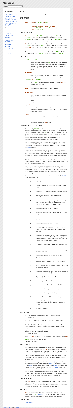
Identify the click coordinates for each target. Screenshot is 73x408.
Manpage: (5, 6)
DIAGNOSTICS (26, 378)
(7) (11, 14)
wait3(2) (53, 362)
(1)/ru (9, 23)
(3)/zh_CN (13, 23)
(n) (16, 14)
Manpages (8, 3)
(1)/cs (6, 16)
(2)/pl (16, 21)
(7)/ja (15, 19)
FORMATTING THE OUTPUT (31, 126)
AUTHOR (23, 390)
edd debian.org (37, 394)
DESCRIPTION (26, 33)
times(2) (55, 365)
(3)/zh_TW (8, 24)
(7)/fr (15, 18)
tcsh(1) (64, 175)
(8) (12, 14)
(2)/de (9, 16)
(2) (7, 14)
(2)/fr (12, 18)
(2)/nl (13, 21)
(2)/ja (12, 19)
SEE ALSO (24, 399)
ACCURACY (25, 345)
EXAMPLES (24, 313)
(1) (6, 14)
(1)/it (6, 19)
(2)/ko (9, 21)
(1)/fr (9, 18)
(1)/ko (6, 21)
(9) (14, 14)
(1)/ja (9, 19)
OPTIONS (24, 57)
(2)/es (6, 18)
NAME (22, 12)
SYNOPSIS (24, 18)
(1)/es (13, 16)
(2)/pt (6, 23)
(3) (9, 14)
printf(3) (29, 147)
